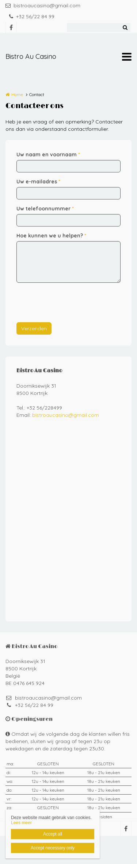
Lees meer (21, 822)
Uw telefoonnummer (45, 208)
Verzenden (34, 328)
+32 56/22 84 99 (31, 16)
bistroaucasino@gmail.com (42, 5)
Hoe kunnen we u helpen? (51, 235)
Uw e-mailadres (38, 181)
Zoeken (124, 27)
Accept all (52, 834)
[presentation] (72, 302)
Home (17, 94)
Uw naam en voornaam (48, 154)
